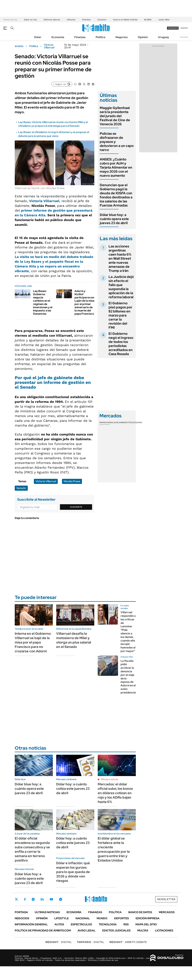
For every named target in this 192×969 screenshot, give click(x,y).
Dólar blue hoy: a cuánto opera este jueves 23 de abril (114, 219)
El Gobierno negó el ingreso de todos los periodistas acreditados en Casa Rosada (121, 343)
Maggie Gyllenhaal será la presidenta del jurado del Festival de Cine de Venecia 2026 (115, 116)
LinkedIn (42, 899)
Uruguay (163, 37)
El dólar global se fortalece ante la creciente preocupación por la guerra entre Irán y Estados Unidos (114, 849)
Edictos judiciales (116, 930)
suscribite (173, 28)
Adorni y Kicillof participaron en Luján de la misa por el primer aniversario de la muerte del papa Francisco (84, 302)
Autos (59, 924)
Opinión (143, 37)
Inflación (71, 19)
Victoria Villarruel (49, 46)
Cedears (137, 422)
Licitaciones (164, 930)
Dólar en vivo (30, 19)
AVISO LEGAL (86, 930)
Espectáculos (81, 924)
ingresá (184, 28)
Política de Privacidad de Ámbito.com (43, 930)
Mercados (167, 912)
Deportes (121, 918)
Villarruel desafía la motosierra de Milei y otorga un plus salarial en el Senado (73, 640)
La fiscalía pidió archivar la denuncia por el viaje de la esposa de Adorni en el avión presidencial (128, 676)
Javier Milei (163, 19)
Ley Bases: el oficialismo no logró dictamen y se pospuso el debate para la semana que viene (53, 134)
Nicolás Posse (72, 481)
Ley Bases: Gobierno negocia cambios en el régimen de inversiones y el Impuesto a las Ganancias (42, 302)
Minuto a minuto (109, 779)
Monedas (104, 422)
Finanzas (80, 37)
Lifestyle (61, 918)
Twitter (16, 899)
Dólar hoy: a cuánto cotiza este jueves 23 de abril (73, 788)
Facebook (25, 899)
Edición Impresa (147, 918)
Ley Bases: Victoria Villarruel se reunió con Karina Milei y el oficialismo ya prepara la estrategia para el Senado (53, 124)
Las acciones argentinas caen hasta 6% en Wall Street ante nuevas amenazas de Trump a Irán (120, 258)
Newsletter (184, 37)
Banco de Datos (140, 912)
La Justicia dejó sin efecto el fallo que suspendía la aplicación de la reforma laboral (121, 287)
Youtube (51, 899)
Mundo (102, 918)
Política (100, 37)
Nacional (83, 918)
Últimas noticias (47, 912)
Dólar (37, 37)
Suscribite (76, 507)
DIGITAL (58, 942)
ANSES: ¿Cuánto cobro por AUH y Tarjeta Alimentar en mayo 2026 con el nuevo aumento (116, 167)
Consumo (101, 19)
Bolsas (114, 422)
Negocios (121, 37)
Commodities (125, 422)
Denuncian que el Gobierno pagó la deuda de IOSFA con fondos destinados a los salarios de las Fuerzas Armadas (116, 195)
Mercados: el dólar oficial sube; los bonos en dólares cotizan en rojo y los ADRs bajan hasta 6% (115, 793)
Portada (21, 912)
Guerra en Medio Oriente (125, 19)
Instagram (33, 899)
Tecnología (108, 924)
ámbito (19, 46)
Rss (126, 924)
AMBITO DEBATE (128, 942)
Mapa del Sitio (146, 924)
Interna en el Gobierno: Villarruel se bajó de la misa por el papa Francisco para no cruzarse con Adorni (33, 642)
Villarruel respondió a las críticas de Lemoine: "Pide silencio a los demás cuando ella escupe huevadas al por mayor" (128, 632)
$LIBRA (148, 19)
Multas (142, 930)
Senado (21, 488)
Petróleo (86, 19)
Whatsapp (60, 899)
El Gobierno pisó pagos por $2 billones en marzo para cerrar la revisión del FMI (120, 315)
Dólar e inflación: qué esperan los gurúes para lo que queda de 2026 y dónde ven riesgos (73, 872)
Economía (57, 37)
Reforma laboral (52, 19)
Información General (31, 924)
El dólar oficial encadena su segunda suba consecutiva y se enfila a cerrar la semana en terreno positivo (32, 849)
